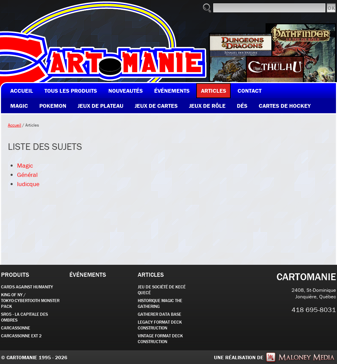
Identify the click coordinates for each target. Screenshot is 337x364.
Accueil (14, 125)
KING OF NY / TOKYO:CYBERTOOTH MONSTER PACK (30, 300)
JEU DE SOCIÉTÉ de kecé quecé (162, 290)
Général (27, 175)
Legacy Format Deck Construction (160, 325)
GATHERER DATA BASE (159, 314)
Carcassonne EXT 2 (21, 336)
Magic (25, 165)
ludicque (28, 184)
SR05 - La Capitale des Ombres (24, 317)
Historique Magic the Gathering (160, 303)
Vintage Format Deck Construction (160, 338)
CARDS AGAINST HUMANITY (27, 287)
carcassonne (15, 328)
